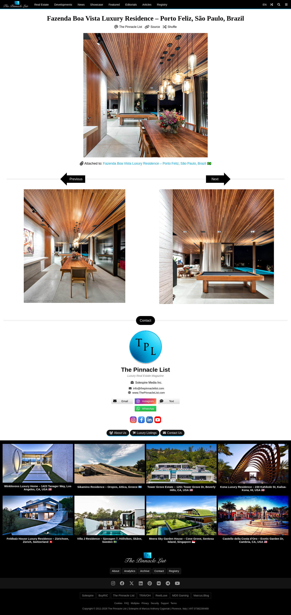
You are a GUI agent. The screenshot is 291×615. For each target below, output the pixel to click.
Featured (114, 4)
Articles (146, 4)
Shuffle (172, 26)
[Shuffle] (271, 4)
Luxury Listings (145, 432)
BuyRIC (103, 595)
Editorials (131, 4)
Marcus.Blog (201, 595)
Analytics (129, 571)
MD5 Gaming (180, 595)
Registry (162, 4)
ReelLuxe (161, 595)
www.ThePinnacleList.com (148, 392)
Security (155, 603)
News (81, 4)
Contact (159, 571)
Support (165, 603)
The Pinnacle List (130, 26)
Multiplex (135, 603)
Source (155, 26)
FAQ (126, 603)
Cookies (118, 603)
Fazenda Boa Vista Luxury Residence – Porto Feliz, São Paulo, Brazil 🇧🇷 (157, 163)
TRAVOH (145, 595)
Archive (144, 571)
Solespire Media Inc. (148, 382)
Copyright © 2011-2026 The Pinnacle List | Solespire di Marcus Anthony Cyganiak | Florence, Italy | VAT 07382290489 (145, 608)
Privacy (145, 603)
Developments (63, 4)
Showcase (96, 4)
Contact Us (172, 432)
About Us (117, 432)
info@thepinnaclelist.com (148, 388)
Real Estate (41, 4)
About (115, 571)
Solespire (88, 595)
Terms (174, 603)
